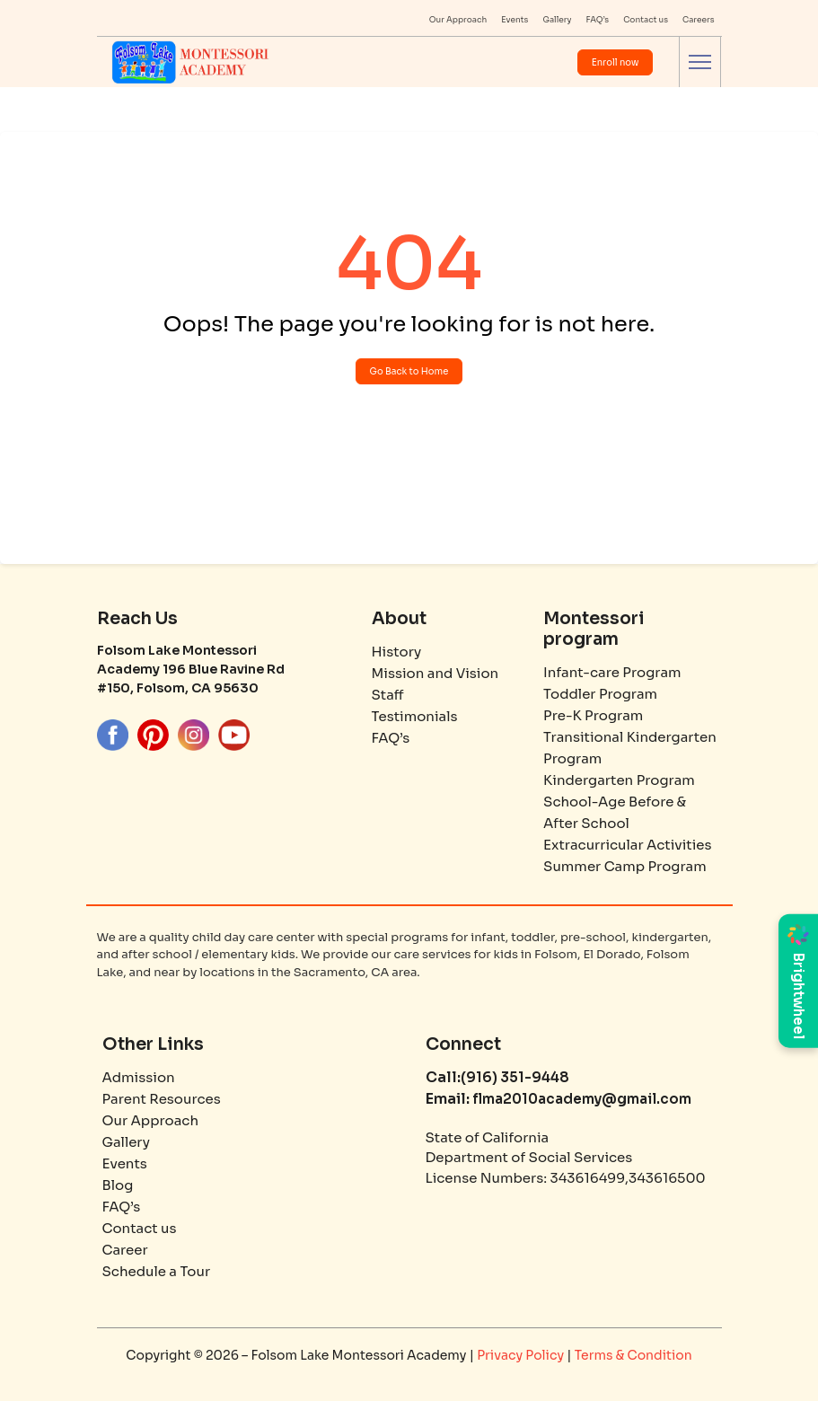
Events (514, 19)
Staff (388, 694)
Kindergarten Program (619, 780)
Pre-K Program (593, 715)
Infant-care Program (612, 672)
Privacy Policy (522, 1355)
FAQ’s (598, 19)
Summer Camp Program (625, 866)
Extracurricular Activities (627, 844)
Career (125, 1249)
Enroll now (615, 62)
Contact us (645, 19)
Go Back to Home (409, 371)
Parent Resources (161, 1098)
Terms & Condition (633, 1355)
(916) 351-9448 (515, 1077)
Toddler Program (600, 693)
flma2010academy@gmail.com (580, 1098)
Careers (698, 19)
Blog (118, 1185)
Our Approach (458, 19)
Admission (138, 1077)
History (397, 651)
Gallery (556, 19)
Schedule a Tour (156, 1271)
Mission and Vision (435, 673)
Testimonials (415, 716)
